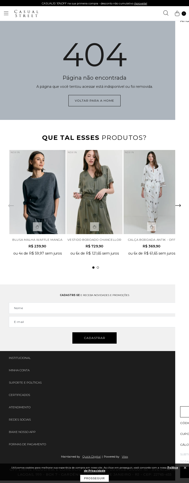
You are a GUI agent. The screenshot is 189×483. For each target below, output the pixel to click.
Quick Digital (91, 459)
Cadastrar (94, 340)
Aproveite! (140, 3)
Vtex (125, 459)
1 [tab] (93, 269)
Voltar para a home (94, 100)
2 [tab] (98, 269)
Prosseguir (94, 478)
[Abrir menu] (6, 13)
